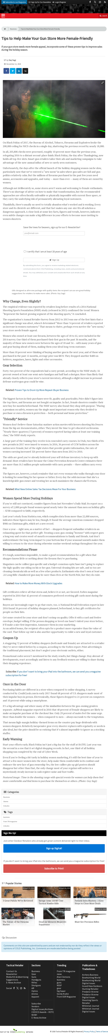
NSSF (59, 985)
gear (59, 988)
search (103, 16)
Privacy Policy (89, 1031)
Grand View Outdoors (92, 986)
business (6, 817)
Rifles (34, 982)
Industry (6, 806)
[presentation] (54, 242)
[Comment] (25, 71)
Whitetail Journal (90, 1005)
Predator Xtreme (90, 991)
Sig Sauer (61, 991)
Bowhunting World (91, 977)
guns (59, 982)
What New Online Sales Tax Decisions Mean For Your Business (45, 489)
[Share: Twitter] (12, 71)
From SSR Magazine (66, 996)
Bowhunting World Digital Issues (91, 982)
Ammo (35, 993)
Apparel (35, 996)
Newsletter (11, 974)
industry (6, 826)
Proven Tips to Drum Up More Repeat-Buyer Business (42, 390)
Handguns (36, 979)
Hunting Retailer (90, 988)
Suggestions (12, 979)
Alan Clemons (63, 976)
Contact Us (11, 971)
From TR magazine (10, 821)
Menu (3, 16)
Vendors (35, 1006)
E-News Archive (13, 982)
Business (13, 29)
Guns (34, 976)
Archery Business (90, 974)
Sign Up (54, 260)
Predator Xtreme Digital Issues (90, 996)
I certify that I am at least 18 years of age (45, 251)
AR (33, 988)
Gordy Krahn (63, 993)
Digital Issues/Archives (42, 1009)
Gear (34, 974)
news (59, 974)
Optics (35, 991)
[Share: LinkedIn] (19, 71)
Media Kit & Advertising (17, 976)
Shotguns (36, 985)
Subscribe (36, 1003)
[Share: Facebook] (6, 71)
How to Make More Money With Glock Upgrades (38, 583)
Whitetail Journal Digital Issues (90, 1010)
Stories (5, 801)
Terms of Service (102, 1031)
